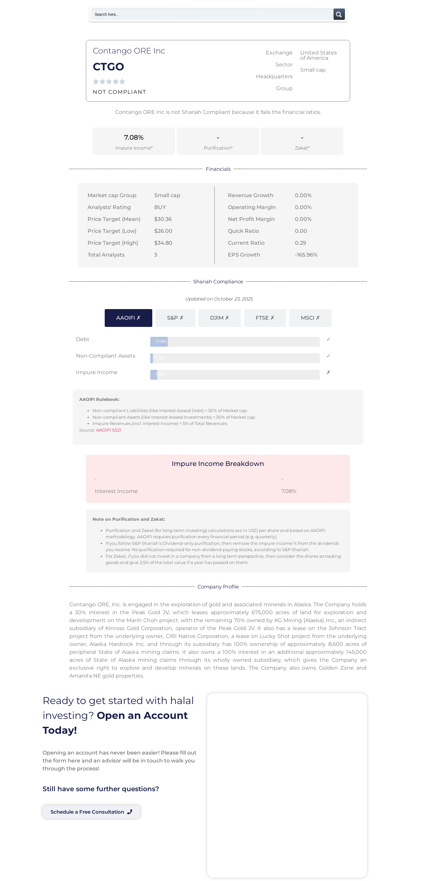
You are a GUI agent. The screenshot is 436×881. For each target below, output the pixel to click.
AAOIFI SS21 (108, 430)
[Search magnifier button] (339, 14)
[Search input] (213, 14)
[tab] (128, 318)
